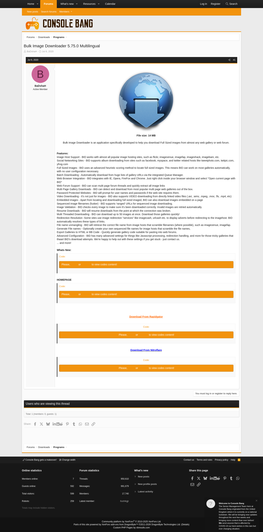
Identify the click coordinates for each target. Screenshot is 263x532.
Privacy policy (218, 459)
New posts (32, 11)
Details (181, 525)
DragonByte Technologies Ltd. (163, 525)
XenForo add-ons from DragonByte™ (121, 525)
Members (64, 11)
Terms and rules (200, 459)
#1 (233, 61)
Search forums (49, 11)
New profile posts (148, 484)
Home (30, 3)
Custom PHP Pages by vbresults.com (131, 528)
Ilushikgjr (124, 501)
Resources (89, 3)
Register (87, 265)
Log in (75, 265)
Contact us (183, 459)
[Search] (231, 4)
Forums (48, 3)
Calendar (110, 3)
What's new (67, 3)
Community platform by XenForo (131, 522)
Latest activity (146, 492)
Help (230, 459)
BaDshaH (33, 52)
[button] (37, 4)
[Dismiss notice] (256, 501)
